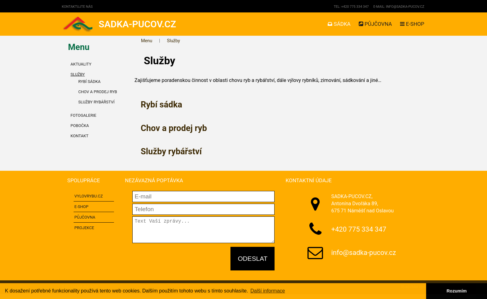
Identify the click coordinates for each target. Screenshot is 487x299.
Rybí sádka (161, 105)
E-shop (412, 24)
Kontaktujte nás (77, 7)
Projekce (84, 228)
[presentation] (179, 264)
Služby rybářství (171, 151)
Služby (173, 40)
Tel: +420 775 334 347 (351, 7)
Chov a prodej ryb (174, 128)
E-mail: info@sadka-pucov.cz (398, 7)
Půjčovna (375, 24)
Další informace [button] (267, 290)
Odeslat (253, 263)
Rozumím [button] (457, 290)
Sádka (339, 24)
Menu (146, 40)
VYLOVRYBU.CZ (89, 196)
